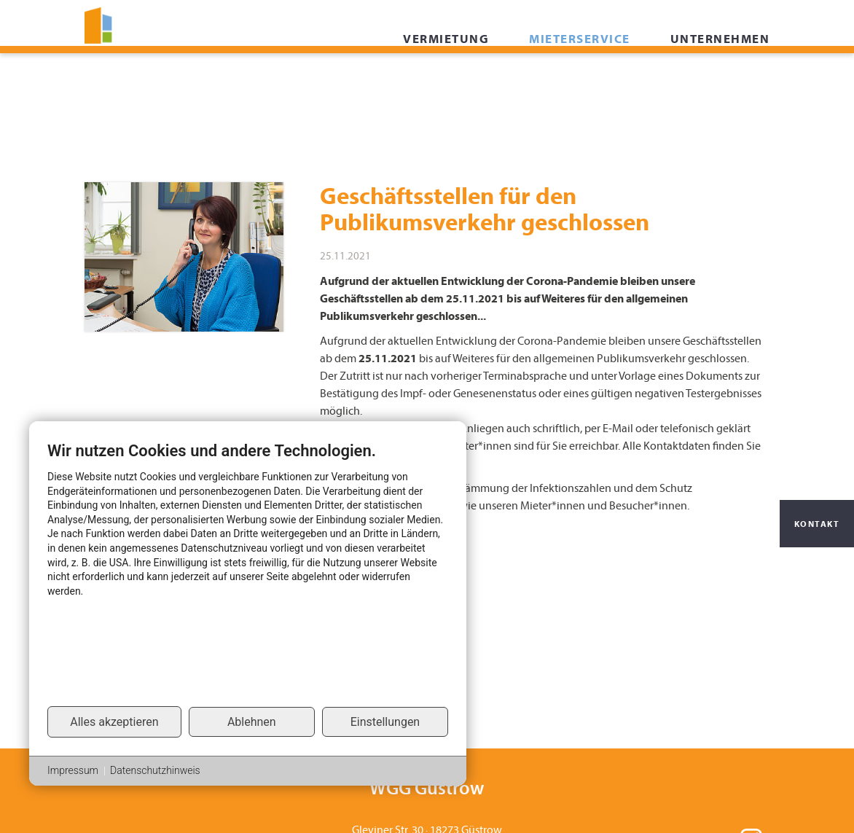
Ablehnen (251, 722)
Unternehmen (720, 73)
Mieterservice (579, 73)
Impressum (72, 770)
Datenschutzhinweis (155, 770)
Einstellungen (385, 722)
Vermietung (446, 73)
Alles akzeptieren (114, 722)
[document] (247, 573)
